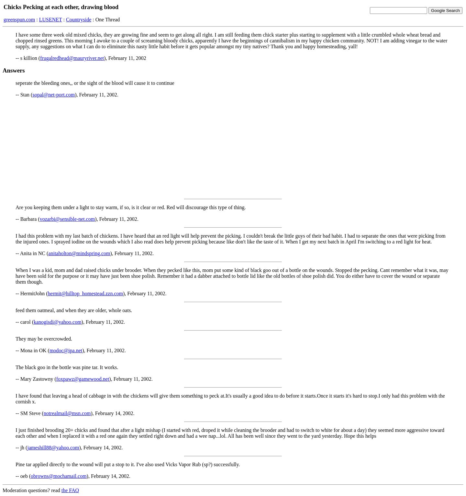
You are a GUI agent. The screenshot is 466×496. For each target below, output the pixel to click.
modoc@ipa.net (66, 350)
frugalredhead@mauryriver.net (72, 58)
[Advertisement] (233, 148)
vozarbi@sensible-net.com (67, 219)
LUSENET (50, 19)
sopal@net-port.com (53, 94)
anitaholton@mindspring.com (79, 253)
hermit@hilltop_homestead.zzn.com (85, 293)
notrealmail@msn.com (67, 413)
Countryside (78, 19)
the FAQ (70, 490)
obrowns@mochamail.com (58, 476)
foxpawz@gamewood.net (82, 379)
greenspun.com (19, 19)
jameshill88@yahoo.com (53, 447)
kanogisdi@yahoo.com (58, 322)
